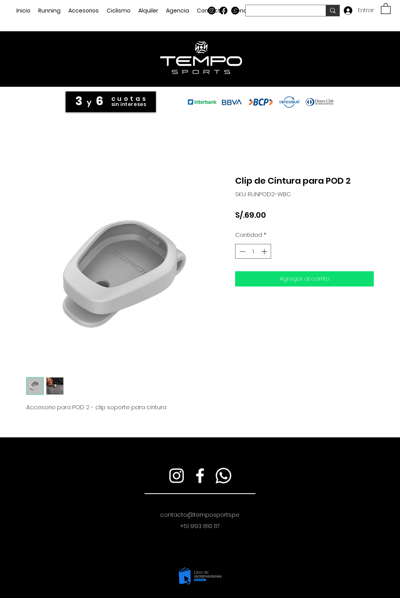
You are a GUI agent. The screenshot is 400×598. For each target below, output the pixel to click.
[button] (386, 8)
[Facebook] (223, 10)
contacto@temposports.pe (199, 514)
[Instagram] (212, 10)
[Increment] (265, 251)
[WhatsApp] (235, 10)
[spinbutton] (253, 251)
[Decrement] (241, 251)
